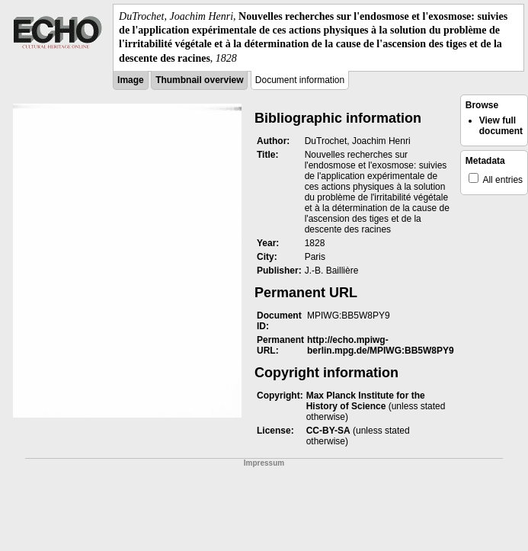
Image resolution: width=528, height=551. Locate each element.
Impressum (264, 463)
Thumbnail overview (199, 80)
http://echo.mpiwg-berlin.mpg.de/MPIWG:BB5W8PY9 (380, 345)
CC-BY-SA (328, 430)
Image (130, 80)
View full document (501, 125)
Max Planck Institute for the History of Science (365, 401)
